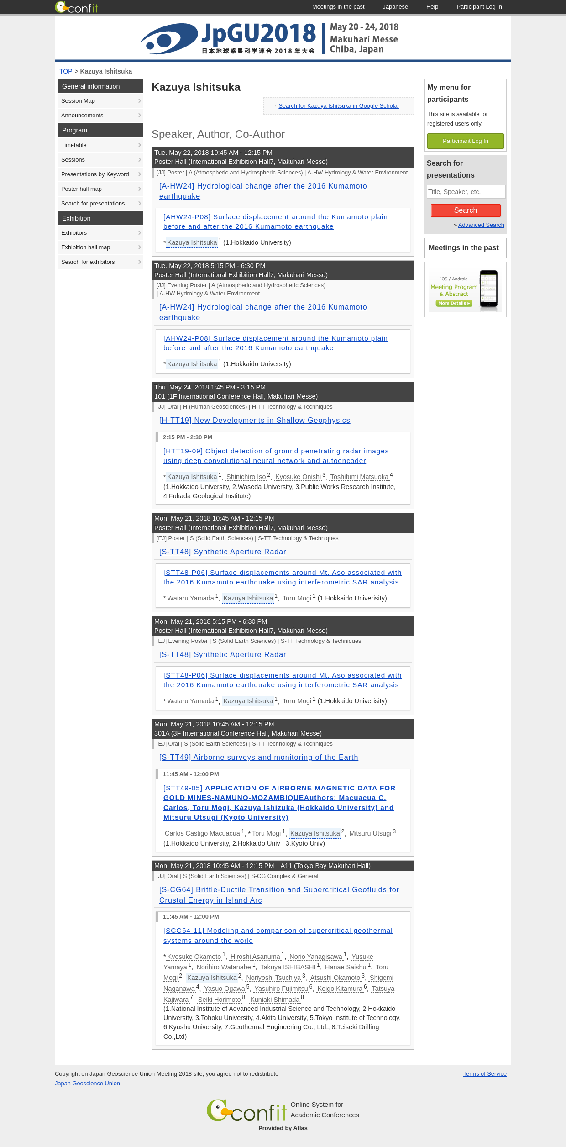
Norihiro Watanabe (223, 967)
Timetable (74, 145)
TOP (66, 71)
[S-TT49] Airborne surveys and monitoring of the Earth (258, 757)
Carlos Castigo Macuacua (202, 833)
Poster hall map (81, 188)
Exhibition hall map (85, 247)
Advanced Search (481, 224)
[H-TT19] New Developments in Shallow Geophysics (255, 420)
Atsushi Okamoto (335, 977)
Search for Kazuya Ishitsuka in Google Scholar (338, 105)
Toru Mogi (297, 598)
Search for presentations (93, 203)
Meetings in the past (464, 248)
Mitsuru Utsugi (370, 833)
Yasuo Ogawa (224, 988)
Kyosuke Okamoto (194, 956)
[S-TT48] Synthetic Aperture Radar (222, 552)
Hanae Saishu (345, 967)
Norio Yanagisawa (315, 956)
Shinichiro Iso (246, 476)
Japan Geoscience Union (87, 1083)
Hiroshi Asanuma (255, 956)
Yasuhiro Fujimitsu (281, 988)
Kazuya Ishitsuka (106, 71)
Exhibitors (74, 232)
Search (465, 210)
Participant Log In (465, 140)
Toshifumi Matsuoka (359, 476)
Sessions (73, 159)
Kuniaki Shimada (274, 999)
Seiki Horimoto (219, 999)
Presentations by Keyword (95, 174)
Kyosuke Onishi (298, 476)
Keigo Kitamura (340, 988)
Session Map (78, 100)
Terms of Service (485, 1073)
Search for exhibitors (88, 261)
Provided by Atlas (283, 1128)
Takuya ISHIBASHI (288, 967)
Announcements (82, 115)
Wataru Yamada (191, 598)
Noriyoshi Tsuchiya (273, 977)
